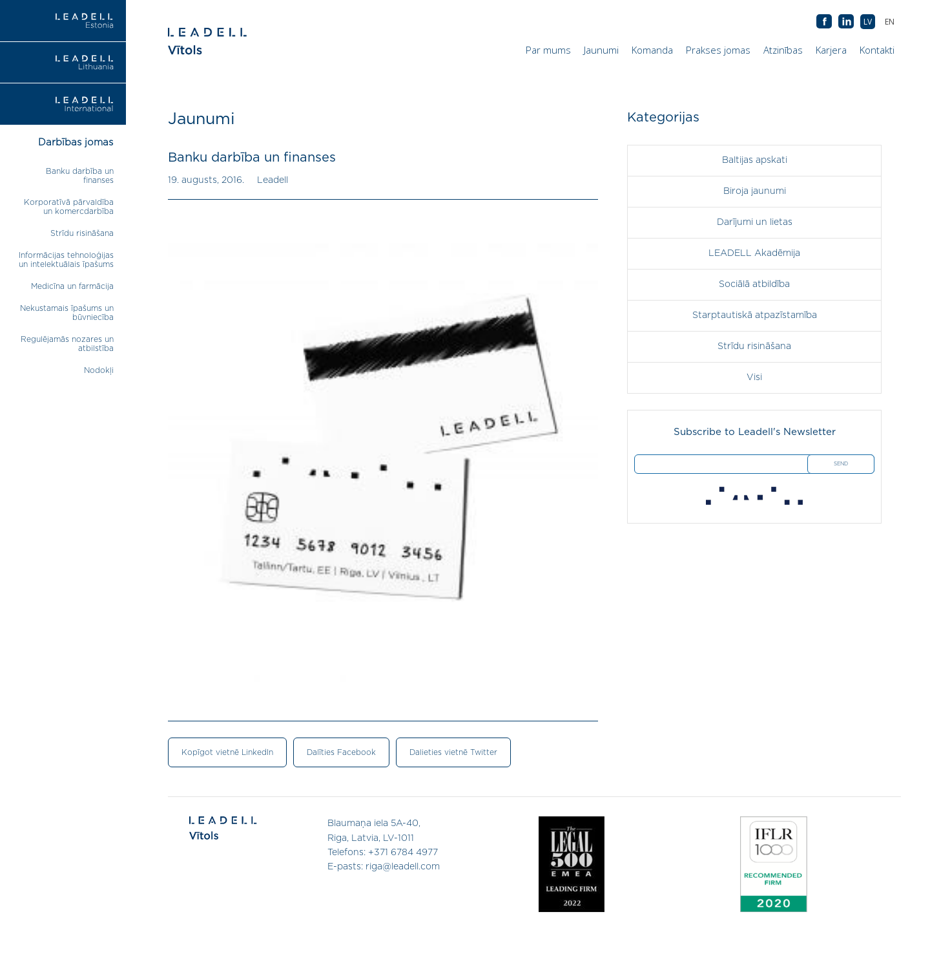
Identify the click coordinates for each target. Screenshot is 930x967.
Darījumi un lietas (754, 222)
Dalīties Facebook (341, 752)
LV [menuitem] (867, 21)
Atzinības (783, 49)
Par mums (548, 49)
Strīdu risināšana (82, 233)
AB (846, 22)
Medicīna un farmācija (72, 286)
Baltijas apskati (754, 160)
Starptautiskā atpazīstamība (754, 315)
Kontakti (877, 49)
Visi (754, 377)
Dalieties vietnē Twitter (453, 752)
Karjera (831, 49)
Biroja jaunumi (754, 191)
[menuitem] (890, 21)
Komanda (652, 49)
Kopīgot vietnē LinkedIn (227, 752)
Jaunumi (601, 49)
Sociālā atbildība (754, 284)
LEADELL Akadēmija (754, 253)
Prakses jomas (718, 49)
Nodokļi (99, 370)
